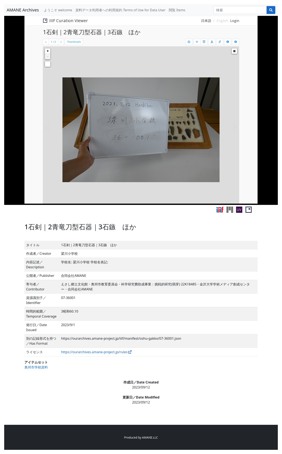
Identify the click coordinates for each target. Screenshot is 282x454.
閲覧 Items (177, 10)
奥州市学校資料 (36, 367)
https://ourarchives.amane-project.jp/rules (94, 352)
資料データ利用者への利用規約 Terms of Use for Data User (120, 10)
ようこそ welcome (58, 10)
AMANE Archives (23, 10)
